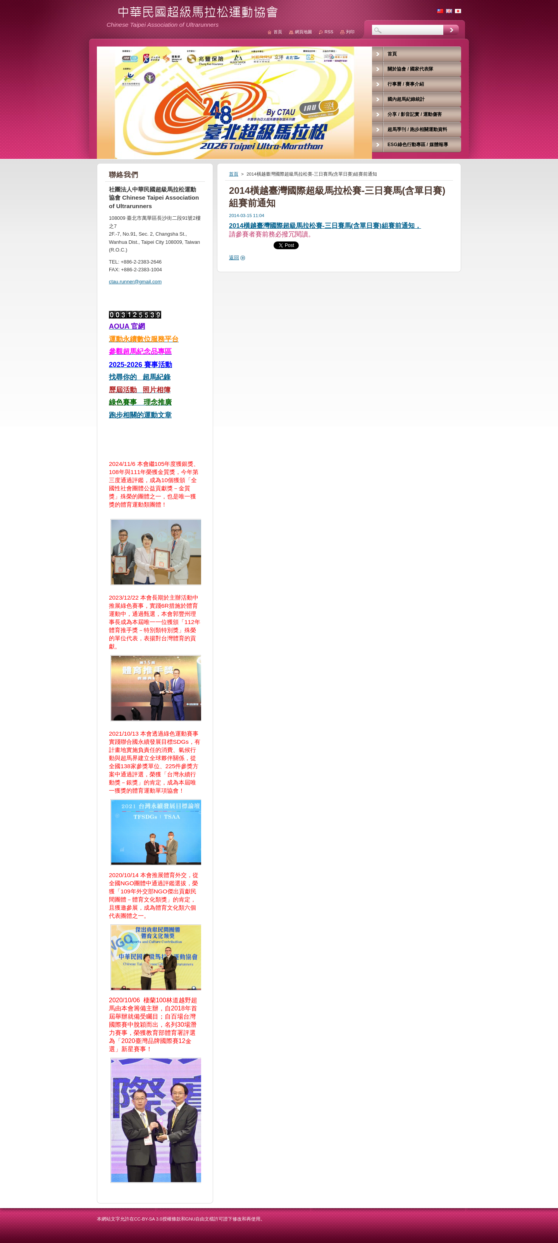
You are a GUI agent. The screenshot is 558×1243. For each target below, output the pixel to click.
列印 (350, 31)
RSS (329, 31)
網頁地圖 (303, 31)
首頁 (233, 174)
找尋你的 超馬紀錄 (139, 377)
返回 (234, 257)
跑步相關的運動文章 (140, 415)
